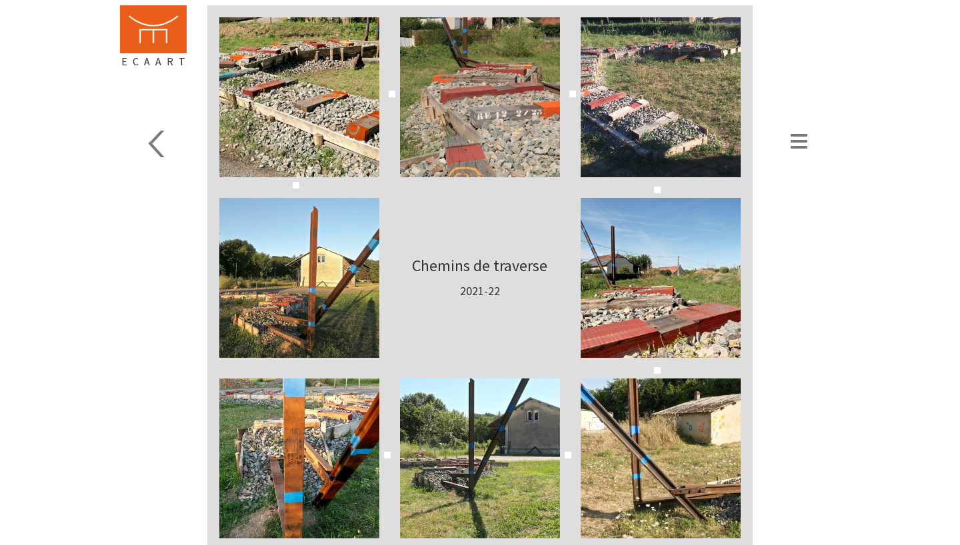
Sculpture (171, 144)
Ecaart (156, 61)
